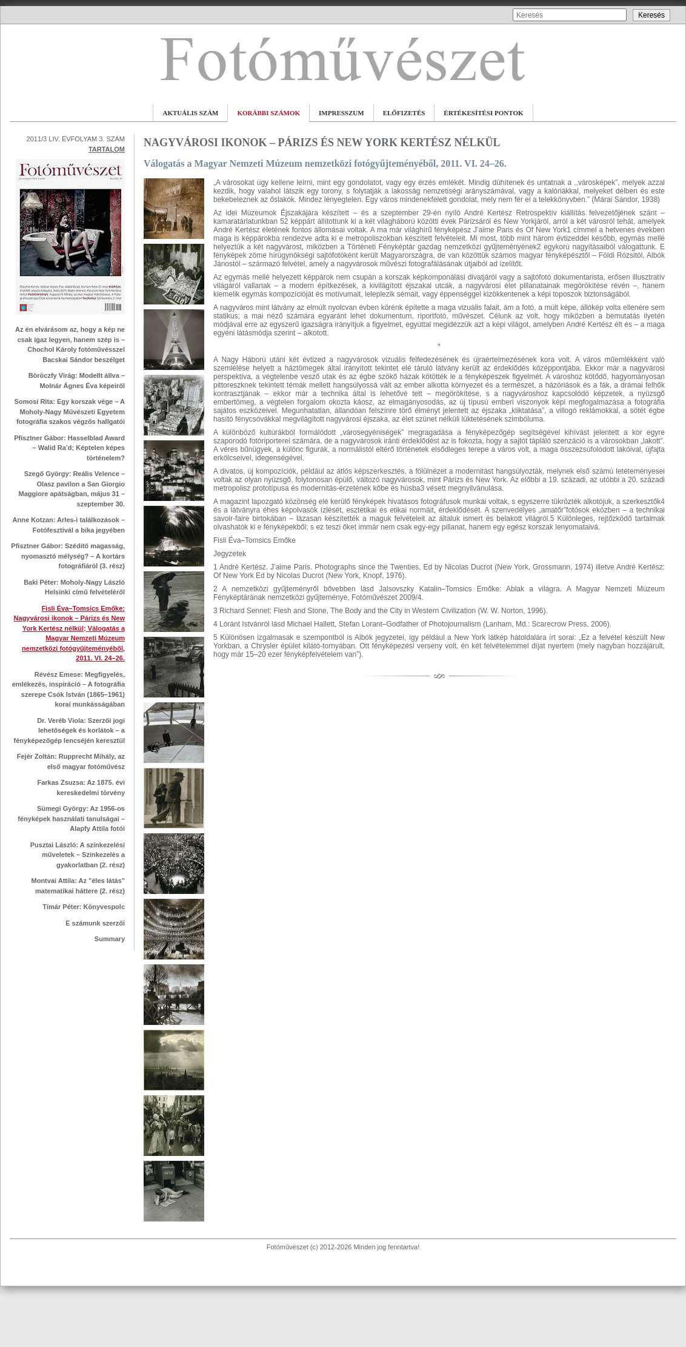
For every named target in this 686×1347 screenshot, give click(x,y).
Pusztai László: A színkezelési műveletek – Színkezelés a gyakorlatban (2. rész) (77, 854)
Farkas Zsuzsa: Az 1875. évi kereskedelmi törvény (81, 787)
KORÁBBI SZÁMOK (268, 112)
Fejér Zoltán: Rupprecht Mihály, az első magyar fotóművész (71, 761)
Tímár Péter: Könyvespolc (83, 906)
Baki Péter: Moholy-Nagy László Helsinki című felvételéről (74, 587)
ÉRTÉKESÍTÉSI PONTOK (483, 112)
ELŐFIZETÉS (404, 112)
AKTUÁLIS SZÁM (190, 112)
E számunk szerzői (95, 923)
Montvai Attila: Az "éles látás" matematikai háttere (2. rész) (78, 886)
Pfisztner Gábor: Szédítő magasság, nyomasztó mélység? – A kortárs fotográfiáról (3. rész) (68, 555)
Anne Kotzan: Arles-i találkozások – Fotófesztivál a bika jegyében (69, 525)
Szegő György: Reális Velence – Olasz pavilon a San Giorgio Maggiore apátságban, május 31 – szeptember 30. (72, 489)
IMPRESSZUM (341, 112)
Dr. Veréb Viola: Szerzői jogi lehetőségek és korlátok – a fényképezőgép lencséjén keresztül (69, 730)
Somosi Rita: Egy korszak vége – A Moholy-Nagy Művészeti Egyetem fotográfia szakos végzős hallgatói (70, 411)
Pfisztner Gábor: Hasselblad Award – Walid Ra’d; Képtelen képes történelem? (69, 448)
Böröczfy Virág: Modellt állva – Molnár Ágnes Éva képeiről (76, 380)
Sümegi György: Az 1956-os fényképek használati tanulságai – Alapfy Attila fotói (71, 818)
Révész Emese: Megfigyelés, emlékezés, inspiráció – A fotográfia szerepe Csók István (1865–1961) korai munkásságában (68, 689)
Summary (110, 938)
